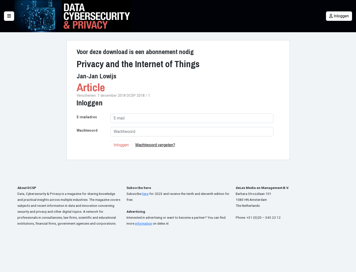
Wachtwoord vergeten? (155, 145)
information (143, 223)
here (145, 194)
